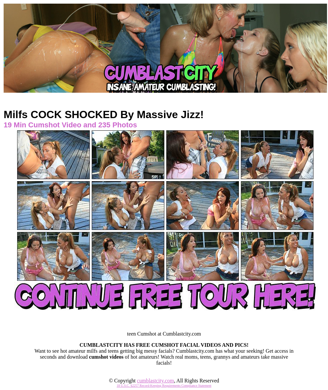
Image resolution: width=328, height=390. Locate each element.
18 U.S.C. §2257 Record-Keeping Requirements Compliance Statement (164, 385)
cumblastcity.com (155, 380)
